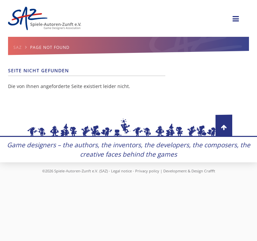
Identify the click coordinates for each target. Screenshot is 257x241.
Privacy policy (147, 170)
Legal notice (121, 170)
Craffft (209, 170)
